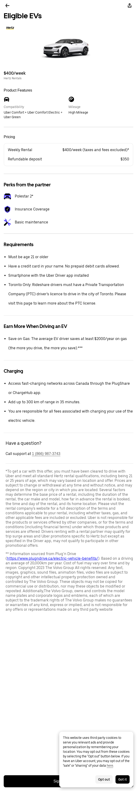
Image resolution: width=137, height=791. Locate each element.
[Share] (129, 5)
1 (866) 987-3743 (46, 454)
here (110, 765)
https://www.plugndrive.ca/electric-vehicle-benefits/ (52, 558)
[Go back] (7, 5)
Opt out (104, 779)
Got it (122, 779)
